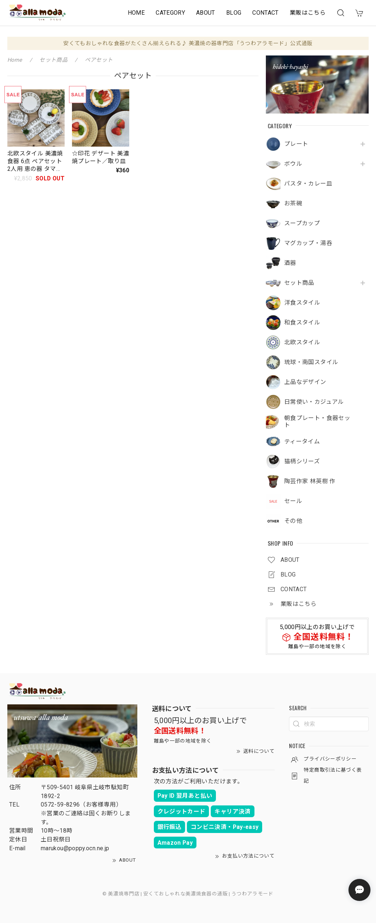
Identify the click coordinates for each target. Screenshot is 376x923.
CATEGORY (170, 12)
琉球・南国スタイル (311, 362)
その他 (293, 521)
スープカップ (302, 223)
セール (293, 501)
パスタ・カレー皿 (308, 183)
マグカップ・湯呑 (308, 243)
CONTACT (265, 12)
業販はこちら (308, 12)
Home (14, 60)
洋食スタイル (302, 302)
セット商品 (299, 283)
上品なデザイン (305, 382)
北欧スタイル (302, 342)
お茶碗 (293, 203)
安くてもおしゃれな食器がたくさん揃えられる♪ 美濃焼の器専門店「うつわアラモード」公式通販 (187, 43)
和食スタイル (302, 322)
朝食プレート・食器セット (317, 421)
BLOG (233, 12)
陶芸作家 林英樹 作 (310, 481)
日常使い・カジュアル (314, 402)
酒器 (290, 263)
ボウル (293, 164)
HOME (136, 12)
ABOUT (205, 12)
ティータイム (302, 441)
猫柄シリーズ (302, 461)
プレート (296, 144)
